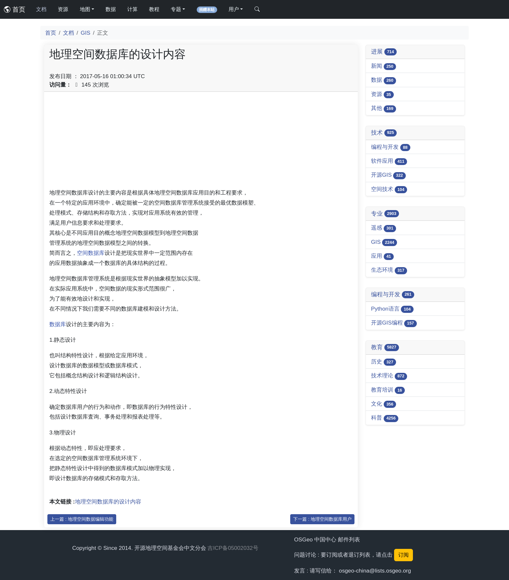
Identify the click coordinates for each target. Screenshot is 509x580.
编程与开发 (390, 147)
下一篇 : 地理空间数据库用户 (322, 519)
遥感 (383, 228)
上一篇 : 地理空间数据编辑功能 (81, 519)
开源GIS (388, 175)
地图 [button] (85, 9)
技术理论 (389, 376)
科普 (384, 418)
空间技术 (389, 189)
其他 (383, 108)
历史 (383, 362)
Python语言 (392, 309)
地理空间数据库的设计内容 (108, 501)
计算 (132, 9)
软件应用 (389, 161)
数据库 (57, 324)
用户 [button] (234, 9)
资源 (63, 9)
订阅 (403, 555)
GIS (86, 33)
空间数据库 (91, 253)
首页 (14, 9)
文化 (383, 404)
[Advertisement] (201, 142)
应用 (382, 256)
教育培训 (388, 390)
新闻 (383, 66)
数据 (111, 9)
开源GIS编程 (394, 323)
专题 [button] (176, 9)
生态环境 (389, 270)
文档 (41, 9)
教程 (154, 9)
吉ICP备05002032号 (232, 548)
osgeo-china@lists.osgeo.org (375, 570)
